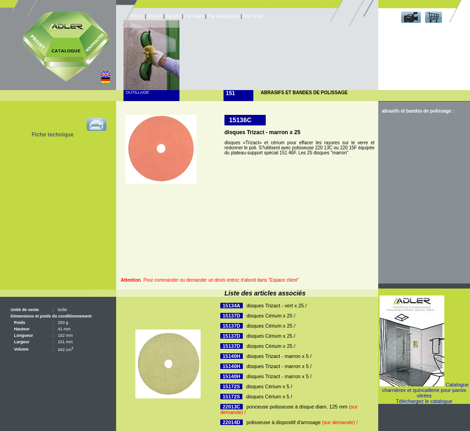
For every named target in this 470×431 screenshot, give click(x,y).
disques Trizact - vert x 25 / (276, 305)
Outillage (137, 92)
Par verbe (253, 16)
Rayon (137, 16)
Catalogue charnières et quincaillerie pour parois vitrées (425, 390)
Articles (154, 16)
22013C (232, 406)
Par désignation (223, 16)
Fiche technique (52, 134)
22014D (232, 422)
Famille (174, 16)
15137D (232, 315)
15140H (232, 356)
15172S (231, 386)
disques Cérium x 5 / (269, 386)
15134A (232, 305)
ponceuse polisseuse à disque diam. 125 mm (289, 409)
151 (230, 93)
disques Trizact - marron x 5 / (279, 356)
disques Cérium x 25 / (270, 315)
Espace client (422, 31)
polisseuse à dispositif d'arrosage (302, 422)
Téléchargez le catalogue (424, 401)
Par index (194, 16)
